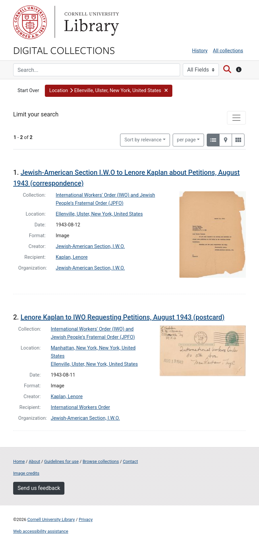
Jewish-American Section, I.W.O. (90, 246)
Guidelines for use (61, 461)
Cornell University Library (51, 519)
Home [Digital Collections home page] (19, 461)
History (200, 51)
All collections (228, 51)
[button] (109, 91)
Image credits (26, 473)
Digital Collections (64, 50)
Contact (130, 461)
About (34, 461)
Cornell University (30, 22)
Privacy (85, 519)
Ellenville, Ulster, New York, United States (99, 214)
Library (91, 22)
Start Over (28, 90)
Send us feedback (39, 488)
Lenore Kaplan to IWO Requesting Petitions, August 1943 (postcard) (123, 317)
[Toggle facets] (236, 118)
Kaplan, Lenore (72, 257)
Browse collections (101, 461)
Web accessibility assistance (40, 531)
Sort (143, 140)
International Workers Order (80, 407)
